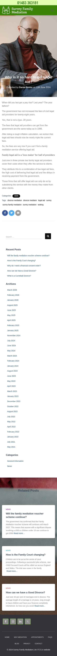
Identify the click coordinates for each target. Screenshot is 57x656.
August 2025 (12, 305)
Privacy (27, 644)
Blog (17, 644)
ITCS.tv (40, 650)
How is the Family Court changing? (21, 261)
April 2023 (11, 386)
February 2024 (13, 361)
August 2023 (12, 371)
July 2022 (11, 417)
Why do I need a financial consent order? (24, 266)
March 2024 (12, 356)
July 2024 (11, 341)
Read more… (19, 533)
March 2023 (12, 391)
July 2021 (11, 442)
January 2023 (12, 396)
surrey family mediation (12, 205)
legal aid (41, 200)
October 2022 (12, 406)
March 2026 (12, 290)
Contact (38, 644)
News (16, 196)
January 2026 (12, 300)
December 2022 (13, 401)
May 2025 (11, 315)
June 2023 (11, 376)
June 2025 (11, 310)
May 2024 (11, 351)
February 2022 (13, 432)
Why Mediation (20, 637)
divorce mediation (14, 200)
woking (40, 205)
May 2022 (11, 421)
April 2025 (11, 320)
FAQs (50, 637)
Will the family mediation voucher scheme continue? (28, 256)
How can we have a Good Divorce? (21, 271)
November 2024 (13, 335)
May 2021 (11, 447)
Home (7, 637)
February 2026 (13, 295)
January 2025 (12, 330)
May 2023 (11, 381)
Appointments (37, 637)
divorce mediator (30, 200)
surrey (48, 200)
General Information (15, 461)
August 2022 (12, 411)
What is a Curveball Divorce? (19, 276)
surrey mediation (30, 205)
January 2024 (12, 366)
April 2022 (11, 427)
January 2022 (12, 437)
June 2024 (11, 346)
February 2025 (13, 325)
